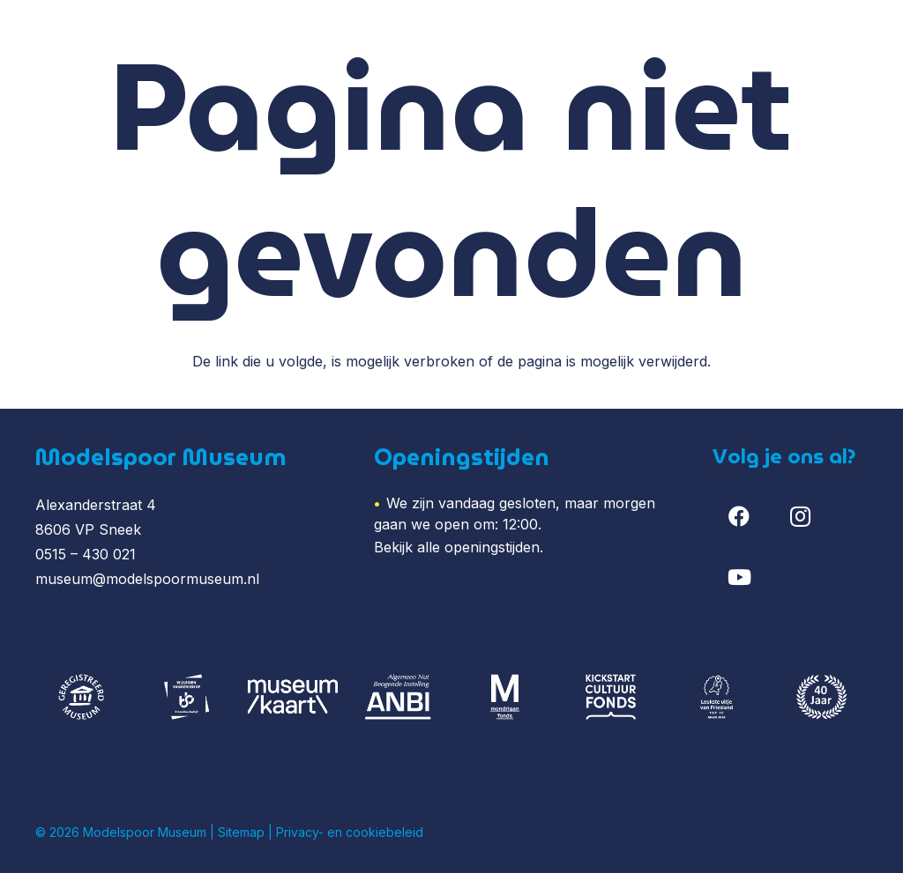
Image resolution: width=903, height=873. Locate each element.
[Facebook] (739, 516)
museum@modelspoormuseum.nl (147, 579)
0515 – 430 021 (85, 554)
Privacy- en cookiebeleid (349, 832)
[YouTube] (739, 577)
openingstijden (492, 547)
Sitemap (241, 832)
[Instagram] (800, 516)
